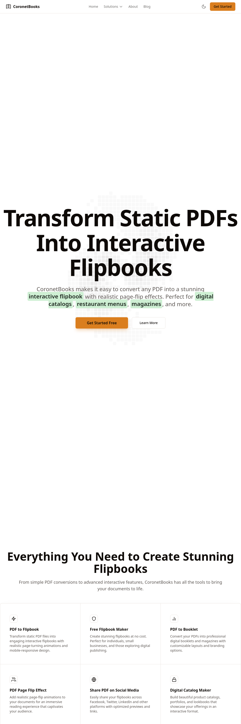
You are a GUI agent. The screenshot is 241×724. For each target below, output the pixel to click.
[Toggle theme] (204, 6)
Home (93, 6)
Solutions (113, 6)
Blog (147, 6)
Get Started (223, 6)
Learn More (149, 323)
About (133, 6)
